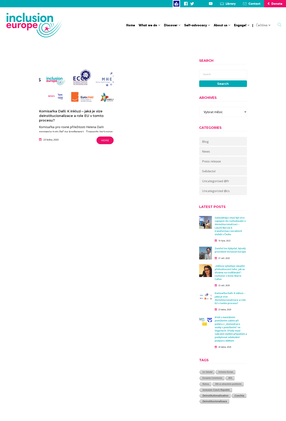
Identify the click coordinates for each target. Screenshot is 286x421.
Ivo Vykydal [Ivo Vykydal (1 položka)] (208, 372)
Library (231, 4)
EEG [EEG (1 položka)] (230, 378)
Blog (205, 141)
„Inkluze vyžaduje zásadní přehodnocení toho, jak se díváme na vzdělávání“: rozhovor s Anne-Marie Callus (230, 272)
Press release (211, 161)
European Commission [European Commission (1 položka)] (213, 378)
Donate (275, 4)
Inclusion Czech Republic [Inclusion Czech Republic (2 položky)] (216, 390)
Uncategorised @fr (215, 181)
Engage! (242, 25)
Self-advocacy (197, 25)
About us (222, 25)
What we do (149, 25)
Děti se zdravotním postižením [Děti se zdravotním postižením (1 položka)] (228, 384)
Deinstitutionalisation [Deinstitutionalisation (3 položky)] (216, 395)
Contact (254, 4)
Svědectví (209, 171)
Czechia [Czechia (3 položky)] (239, 395)
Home (130, 25)
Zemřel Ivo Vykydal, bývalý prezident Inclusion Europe (230, 250)
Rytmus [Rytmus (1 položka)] (206, 384)
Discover (172, 25)
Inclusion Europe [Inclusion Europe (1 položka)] (226, 372)
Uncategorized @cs (216, 191)
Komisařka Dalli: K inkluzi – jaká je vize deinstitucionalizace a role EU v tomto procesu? (71, 115)
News (51, 96)
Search (223, 84)
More (105, 140)
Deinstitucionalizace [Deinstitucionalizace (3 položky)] (215, 401)
